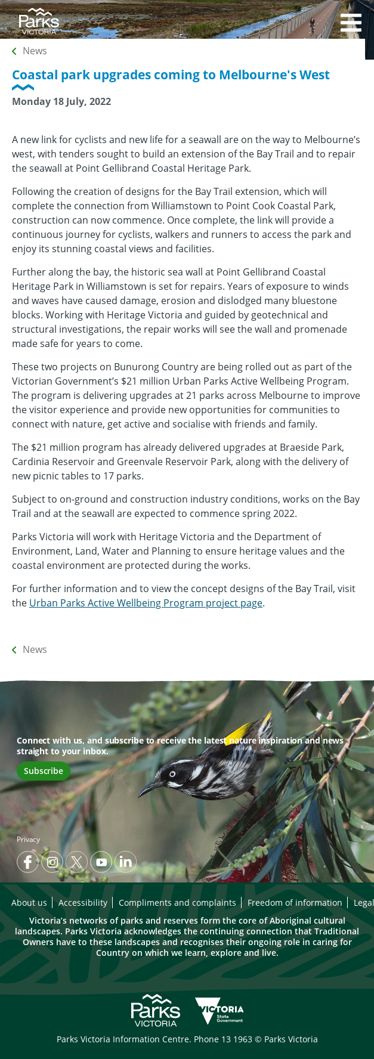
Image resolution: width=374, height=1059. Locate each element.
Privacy (28, 839)
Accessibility (82, 902)
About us (29, 902)
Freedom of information (295, 902)
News (35, 50)
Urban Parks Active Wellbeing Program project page (145, 602)
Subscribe (43, 770)
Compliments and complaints (177, 902)
